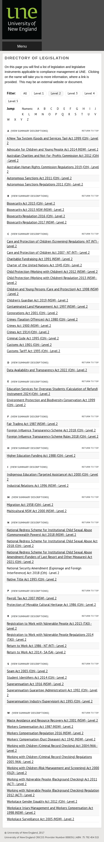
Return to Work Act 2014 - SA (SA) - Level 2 (36, 652)
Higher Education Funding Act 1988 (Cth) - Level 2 (41, 455)
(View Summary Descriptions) (29, 130)
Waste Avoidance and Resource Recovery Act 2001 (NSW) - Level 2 (52, 720)
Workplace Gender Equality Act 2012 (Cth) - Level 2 (42, 801)
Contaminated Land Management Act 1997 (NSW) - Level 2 (47, 306)
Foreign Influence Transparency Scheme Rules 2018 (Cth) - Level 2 (52, 436)
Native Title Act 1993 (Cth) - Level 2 (32, 579)
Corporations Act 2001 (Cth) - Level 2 (32, 313)
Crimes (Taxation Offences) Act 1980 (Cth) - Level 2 (42, 319)
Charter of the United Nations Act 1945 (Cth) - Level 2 (44, 265)
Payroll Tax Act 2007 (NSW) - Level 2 (32, 598)
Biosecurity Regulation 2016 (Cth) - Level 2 (36, 216)
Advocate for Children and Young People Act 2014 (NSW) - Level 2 (52, 149)
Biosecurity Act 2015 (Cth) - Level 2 (31, 203)
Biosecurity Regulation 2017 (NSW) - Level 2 (37, 222)
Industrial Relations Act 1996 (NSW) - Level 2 (38, 485)
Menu (22, 46)
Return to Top (90, 130)
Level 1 (39, 93)
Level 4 (89, 93)
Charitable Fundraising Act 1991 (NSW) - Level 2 (40, 259)
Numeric (27, 109)
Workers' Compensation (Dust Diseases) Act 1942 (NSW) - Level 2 (51, 739)
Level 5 (13, 101)
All (25, 93)
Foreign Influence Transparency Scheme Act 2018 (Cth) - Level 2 (51, 430)
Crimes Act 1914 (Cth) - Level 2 (28, 332)
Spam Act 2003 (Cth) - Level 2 (27, 671)
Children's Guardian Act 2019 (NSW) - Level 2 (37, 300)
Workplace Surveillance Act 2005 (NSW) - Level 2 (40, 819)
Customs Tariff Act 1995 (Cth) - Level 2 (33, 351)
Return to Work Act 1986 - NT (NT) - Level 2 (37, 646)
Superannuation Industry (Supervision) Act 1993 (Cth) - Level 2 (50, 701)
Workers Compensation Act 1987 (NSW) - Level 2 (40, 726)
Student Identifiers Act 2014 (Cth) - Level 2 (37, 677)
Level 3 (73, 93)
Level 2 (56, 93)
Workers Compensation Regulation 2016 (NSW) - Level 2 (45, 733)
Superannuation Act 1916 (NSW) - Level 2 (35, 684)
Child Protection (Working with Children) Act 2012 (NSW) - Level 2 (52, 271)
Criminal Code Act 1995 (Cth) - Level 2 (33, 338)
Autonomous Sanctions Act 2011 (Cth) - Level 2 (39, 178)
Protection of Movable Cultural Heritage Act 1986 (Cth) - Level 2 (51, 605)
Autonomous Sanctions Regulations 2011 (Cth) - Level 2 (45, 184)
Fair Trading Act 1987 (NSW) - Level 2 (32, 424)
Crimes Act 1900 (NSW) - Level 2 (29, 325)
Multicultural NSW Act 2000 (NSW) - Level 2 (37, 511)
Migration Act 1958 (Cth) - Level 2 (30, 505)
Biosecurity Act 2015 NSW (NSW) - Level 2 (35, 210)
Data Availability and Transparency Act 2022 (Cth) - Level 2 (47, 370)
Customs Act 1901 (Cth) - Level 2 (29, 345)
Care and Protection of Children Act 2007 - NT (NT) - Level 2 (48, 252)
